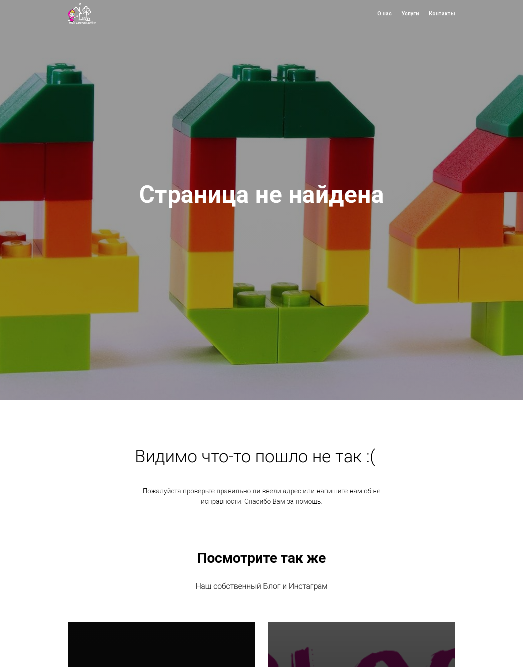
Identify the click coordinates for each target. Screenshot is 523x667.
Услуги (410, 13)
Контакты (442, 13)
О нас (384, 13)
